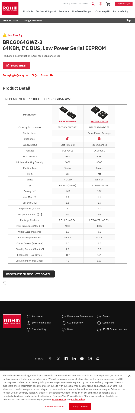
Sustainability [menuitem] (120, 11)
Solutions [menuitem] (64, 11)
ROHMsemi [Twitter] (58, 358)
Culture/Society (75, 322)
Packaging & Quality (15, 75)
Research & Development (80, 316)
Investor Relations (41, 322)
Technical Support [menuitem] (46, 11)
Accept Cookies (80, 406)
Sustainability (39, 329)
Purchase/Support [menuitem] (82, 11)
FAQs (34, 75)
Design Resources (33, 20)
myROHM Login (124, 3)
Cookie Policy (78, 399)
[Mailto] (98, 358)
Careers (74, 4)
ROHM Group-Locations (114, 329)
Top (129, 20)
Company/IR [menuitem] (102, 11)
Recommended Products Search (28, 274)
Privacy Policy (59, 399)
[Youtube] (82, 358)
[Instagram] (90, 358)
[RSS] (50, 358)
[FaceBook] (66, 358)
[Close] (129, 376)
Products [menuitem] (28, 11)
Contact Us (83, 4)
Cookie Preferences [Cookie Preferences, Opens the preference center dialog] (54, 406)
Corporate (37, 316)
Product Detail (10, 20)
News (65, 4)
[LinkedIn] (74, 358)
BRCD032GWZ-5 (99, 121)
